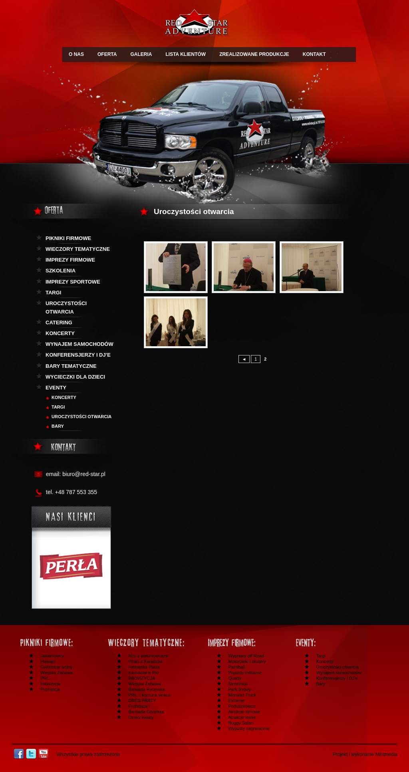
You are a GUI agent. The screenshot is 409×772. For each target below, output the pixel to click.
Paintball (236, 667)
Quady (234, 678)
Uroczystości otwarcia (66, 307)
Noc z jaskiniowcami (148, 655)
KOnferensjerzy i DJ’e (78, 355)
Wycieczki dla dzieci (75, 377)
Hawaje (48, 661)
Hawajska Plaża (144, 667)
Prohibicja (50, 689)
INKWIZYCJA (142, 678)
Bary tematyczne (71, 366)
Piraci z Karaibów (146, 661)
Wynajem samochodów (79, 344)
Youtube (43, 754)
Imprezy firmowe (70, 260)
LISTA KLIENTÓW (185, 54)
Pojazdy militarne (245, 672)
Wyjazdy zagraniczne (249, 728)
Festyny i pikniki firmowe (58, 643)
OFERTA (107, 54)
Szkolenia (60, 271)
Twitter (31, 754)
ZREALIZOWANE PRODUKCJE (254, 54)
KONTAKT (314, 54)
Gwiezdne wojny (57, 667)
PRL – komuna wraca (150, 695)
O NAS (76, 54)
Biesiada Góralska (146, 711)
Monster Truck (242, 695)
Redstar (196, 24)
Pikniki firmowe (68, 238)
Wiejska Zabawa (57, 672)
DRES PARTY (142, 700)
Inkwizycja (51, 683)
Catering (59, 322)
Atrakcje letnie (242, 717)
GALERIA (141, 54)
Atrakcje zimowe (244, 711)
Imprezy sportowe (73, 282)
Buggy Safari (241, 722)
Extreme (236, 700)
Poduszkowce (242, 706)
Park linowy (239, 689)
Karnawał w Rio (144, 672)
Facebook (19, 754)
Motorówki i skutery (247, 661)
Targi (53, 293)
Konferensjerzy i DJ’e (337, 678)
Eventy (56, 388)
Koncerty (60, 333)
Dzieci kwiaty (141, 717)
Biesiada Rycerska (147, 689)
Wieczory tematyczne (78, 249)
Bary (321, 683)
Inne (333, 643)
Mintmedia (386, 754)
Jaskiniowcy (52, 655)
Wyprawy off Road (246, 655)
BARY (58, 426)
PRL (45, 678)
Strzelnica (238, 683)
